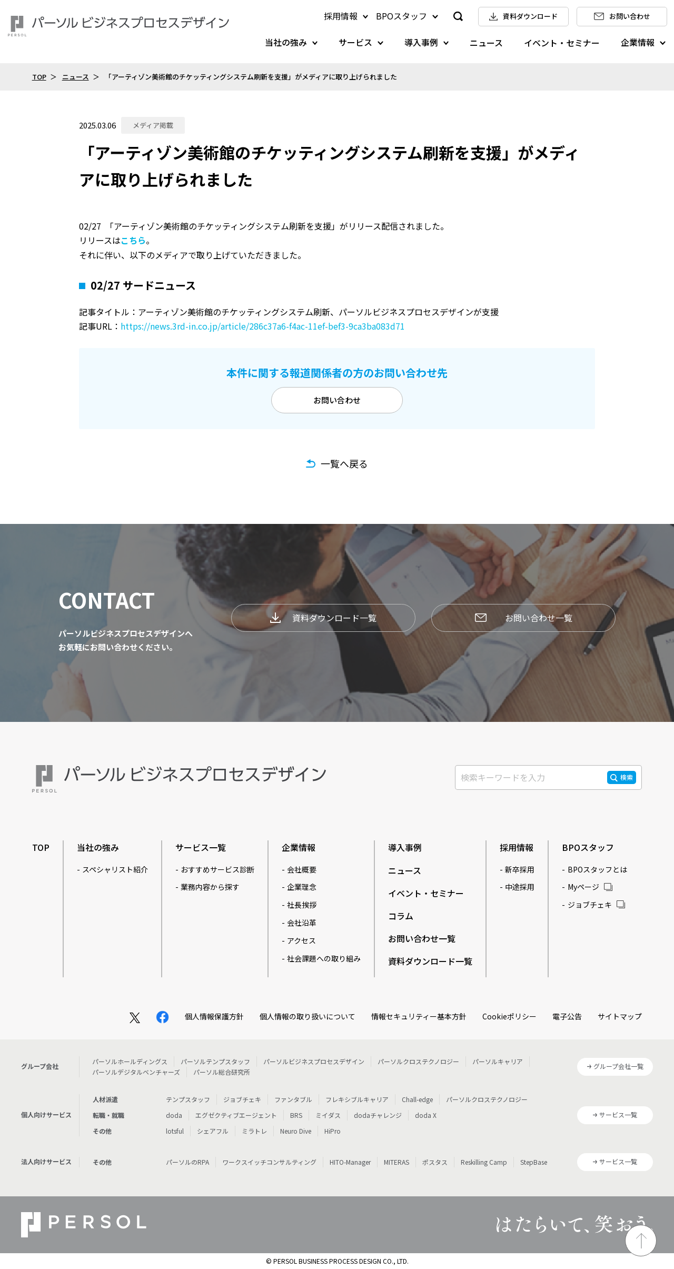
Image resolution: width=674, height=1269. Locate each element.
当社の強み (286, 42)
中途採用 (519, 886)
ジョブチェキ (590, 904)
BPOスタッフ (401, 15)
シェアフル (213, 1130)
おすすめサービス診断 (217, 869)
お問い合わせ (337, 399)
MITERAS (396, 1161)
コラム (400, 915)
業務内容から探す (210, 886)
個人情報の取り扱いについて (307, 1016)
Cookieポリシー (509, 1016)
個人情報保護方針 (214, 1016)
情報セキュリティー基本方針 (419, 1016)
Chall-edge (417, 1099)
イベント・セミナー (562, 42)
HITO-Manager (350, 1161)
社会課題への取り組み (324, 958)
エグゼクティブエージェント (236, 1115)
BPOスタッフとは (597, 869)
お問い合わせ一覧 (523, 617)
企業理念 (301, 886)
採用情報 (341, 15)
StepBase (533, 1161)
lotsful (175, 1130)
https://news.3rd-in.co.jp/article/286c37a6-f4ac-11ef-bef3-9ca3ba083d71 (263, 326)
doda (174, 1115)
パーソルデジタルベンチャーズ (136, 1071)
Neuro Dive (295, 1130)
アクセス (301, 940)
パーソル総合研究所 (221, 1071)
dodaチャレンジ (378, 1115)
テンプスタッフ (188, 1099)
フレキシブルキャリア (357, 1099)
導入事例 (421, 42)
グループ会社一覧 (618, 1066)
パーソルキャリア (497, 1061)
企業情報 (638, 42)
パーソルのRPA (187, 1161)
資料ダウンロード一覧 (323, 617)
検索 (626, 776)
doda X (426, 1115)
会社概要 (301, 869)
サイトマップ (620, 1016)
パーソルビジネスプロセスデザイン (313, 1061)
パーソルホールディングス (129, 1061)
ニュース (486, 42)
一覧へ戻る (344, 463)
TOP (39, 77)
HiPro (332, 1130)
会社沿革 (301, 922)
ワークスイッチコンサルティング (269, 1161)
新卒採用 (519, 869)
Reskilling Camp (484, 1161)
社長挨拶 (301, 904)
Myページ (583, 886)
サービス (355, 42)
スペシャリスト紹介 (115, 869)
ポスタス (435, 1161)
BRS (296, 1115)
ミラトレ (254, 1130)
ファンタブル (293, 1099)
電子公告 (567, 1016)
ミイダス (328, 1115)
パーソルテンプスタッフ (215, 1061)
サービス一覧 (200, 847)
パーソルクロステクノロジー (418, 1061)
